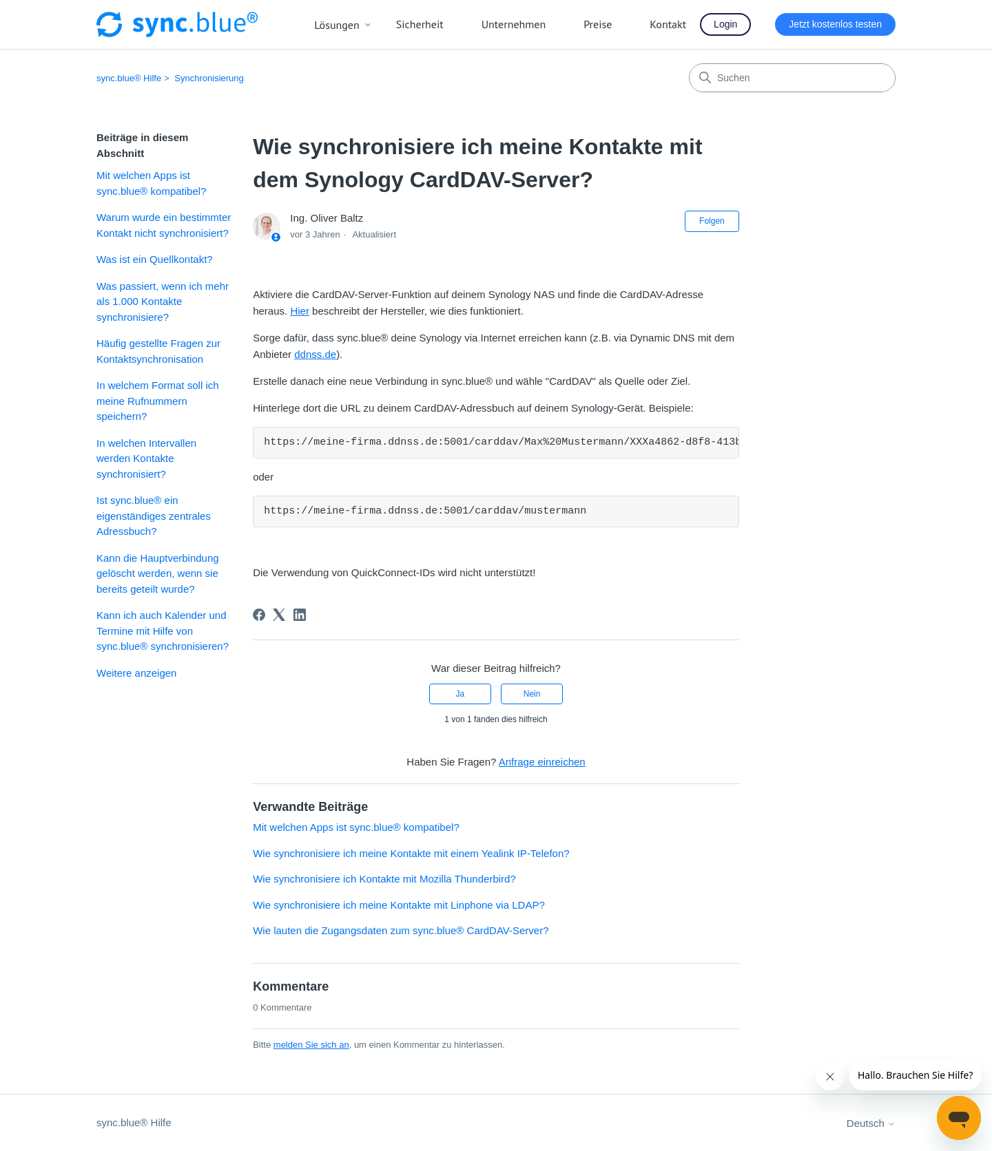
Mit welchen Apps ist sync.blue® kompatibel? (151, 183)
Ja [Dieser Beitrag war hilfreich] (460, 694)
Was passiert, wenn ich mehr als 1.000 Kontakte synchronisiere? (162, 301)
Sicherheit (420, 24)
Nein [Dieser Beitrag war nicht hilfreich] (532, 694)
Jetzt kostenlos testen (835, 24)
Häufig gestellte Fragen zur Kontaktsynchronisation (158, 351)
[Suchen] (792, 78)
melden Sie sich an (311, 1044)
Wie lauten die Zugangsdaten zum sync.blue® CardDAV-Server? (400, 930)
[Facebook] (259, 615)
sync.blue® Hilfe (128, 78)
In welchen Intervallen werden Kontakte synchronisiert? (146, 458)
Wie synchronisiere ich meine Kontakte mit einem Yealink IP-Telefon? (411, 853)
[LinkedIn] (299, 615)
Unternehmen (514, 24)
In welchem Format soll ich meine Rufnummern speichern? (157, 400)
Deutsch (871, 1123)
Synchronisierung (208, 78)
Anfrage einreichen (542, 762)
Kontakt (668, 24)
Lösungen (343, 25)
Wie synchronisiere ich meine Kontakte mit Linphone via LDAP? (399, 905)
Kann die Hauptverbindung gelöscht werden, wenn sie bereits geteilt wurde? (157, 573)
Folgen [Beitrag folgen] (712, 221)
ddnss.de (315, 354)
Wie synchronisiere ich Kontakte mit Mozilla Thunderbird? (384, 879)
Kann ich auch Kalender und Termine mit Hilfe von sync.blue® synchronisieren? (162, 630)
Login (725, 24)
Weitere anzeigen (136, 673)
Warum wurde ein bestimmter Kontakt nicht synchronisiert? (163, 225)
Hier (299, 311)
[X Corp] (279, 615)
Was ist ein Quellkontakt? (154, 259)
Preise (597, 24)
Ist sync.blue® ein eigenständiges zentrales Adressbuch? (153, 515)
